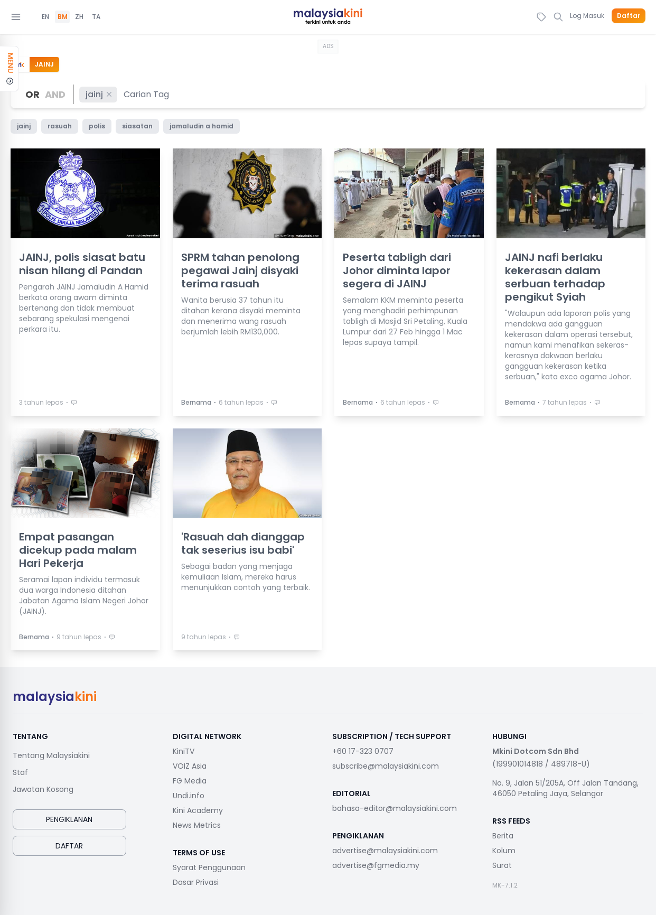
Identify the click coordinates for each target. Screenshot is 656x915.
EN (45, 17)
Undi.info (188, 795)
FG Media (190, 781)
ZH (79, 17)
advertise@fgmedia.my (375, 865)
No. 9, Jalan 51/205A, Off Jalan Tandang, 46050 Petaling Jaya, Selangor (565, 788)
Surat (502, 865)
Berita (502, 835)
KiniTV (183, 751)
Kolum (504, 850)
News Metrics (197, 825)
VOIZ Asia (190, 766)
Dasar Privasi (196, 882)
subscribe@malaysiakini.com (385, 766)
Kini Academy (198, 810)
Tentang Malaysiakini (51, 755)
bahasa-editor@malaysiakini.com (394, 808)
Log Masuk (587, 15)
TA (96, 17)
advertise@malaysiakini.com (385, 850)
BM (63, 17)
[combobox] (147, 94)
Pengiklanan (69, 819)
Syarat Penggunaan (209, 867)
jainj (99, 94)
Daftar (628, 16)
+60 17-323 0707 (362, 751)
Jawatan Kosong (43, 789)
